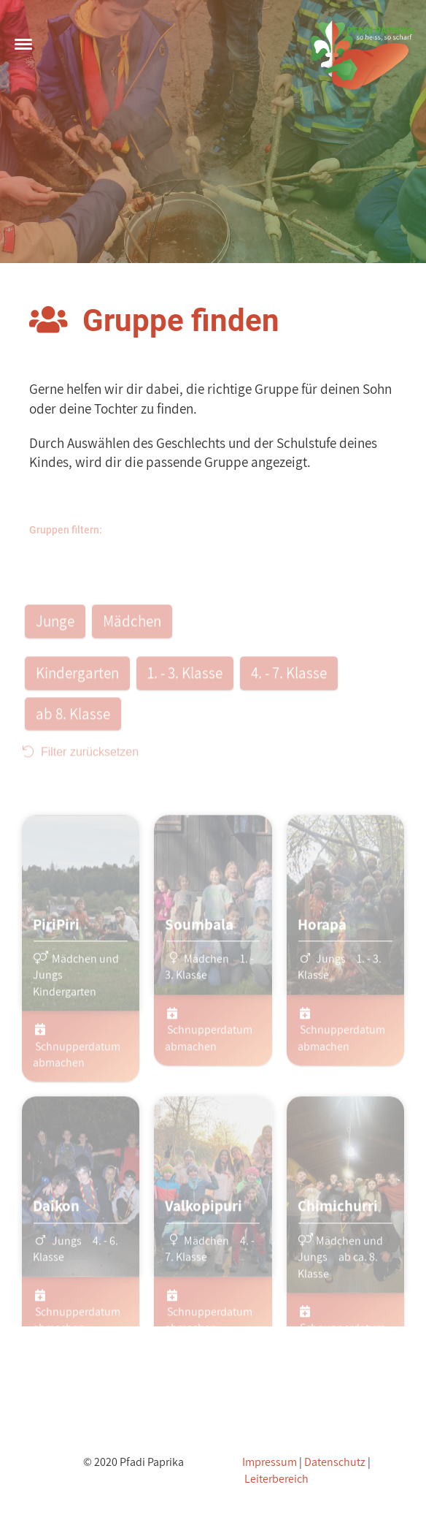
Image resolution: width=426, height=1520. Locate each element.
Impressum (269, 1462)
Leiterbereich (276, 1478)
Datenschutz (334, 1462)
